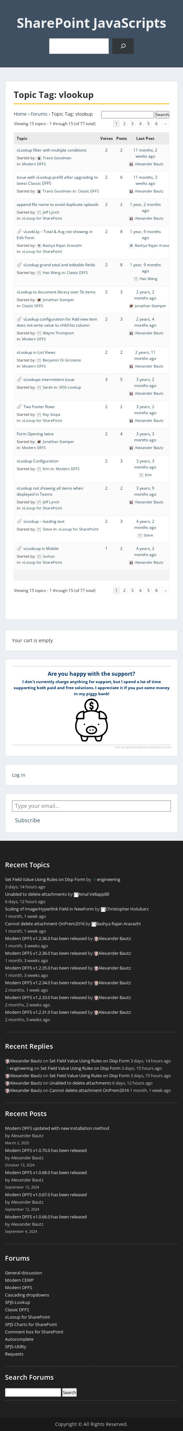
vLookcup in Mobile (41, 548)
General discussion (23, 1273)
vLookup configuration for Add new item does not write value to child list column (57, 322)
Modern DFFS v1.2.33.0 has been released (46, 997)
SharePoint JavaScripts (91, 22)
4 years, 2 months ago (145, 524)
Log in (18, 775)
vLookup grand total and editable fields (59, 265)
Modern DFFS (34, 163)
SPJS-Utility (15, 1346)
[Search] (123, 46)
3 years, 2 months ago (145, 382)
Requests (14, 1354)
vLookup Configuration (37, 461)
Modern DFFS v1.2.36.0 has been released (46, 938)
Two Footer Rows (39, 406)
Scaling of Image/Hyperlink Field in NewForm (49, 909)
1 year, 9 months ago (145, 234)
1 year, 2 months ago (145, 207)
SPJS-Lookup (70, 387)
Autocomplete (19, 1339)
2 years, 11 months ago (145, 355)
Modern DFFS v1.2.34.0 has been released (46, 983)
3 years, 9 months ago (145, 491)
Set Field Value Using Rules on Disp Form (45, 879)
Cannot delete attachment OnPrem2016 (44, 924)
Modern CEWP (19, 1280)
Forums (39, 114)
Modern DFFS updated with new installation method (57, 1128)
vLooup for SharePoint (42, 218)
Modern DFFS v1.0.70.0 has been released (46, 1150)
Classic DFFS (88, 191)
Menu (12, 11)
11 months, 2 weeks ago (145, 153)
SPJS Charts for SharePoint (31, 1324)
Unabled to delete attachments (36, 894)
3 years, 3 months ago (145, 437)
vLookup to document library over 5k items (56, 292)
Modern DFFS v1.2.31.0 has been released (46, 1012)
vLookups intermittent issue (48, 379)
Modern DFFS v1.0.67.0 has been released (46, 1195)
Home (20, 114)
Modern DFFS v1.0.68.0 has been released (46, 1172)
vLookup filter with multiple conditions (51, 150)
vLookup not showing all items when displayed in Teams (50, 491)
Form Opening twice (35, 434)
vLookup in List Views (36, 352)
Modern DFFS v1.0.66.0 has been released (46, 1217)
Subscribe (27, 820)
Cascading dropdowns (27, 1295)
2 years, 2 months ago (145, 295)
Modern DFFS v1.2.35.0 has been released (46, 968)
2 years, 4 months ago (145, 322)
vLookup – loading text (43, 521)
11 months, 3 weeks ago (145, 180)
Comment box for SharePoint (34, 1332)
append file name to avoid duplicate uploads (58, 204)
